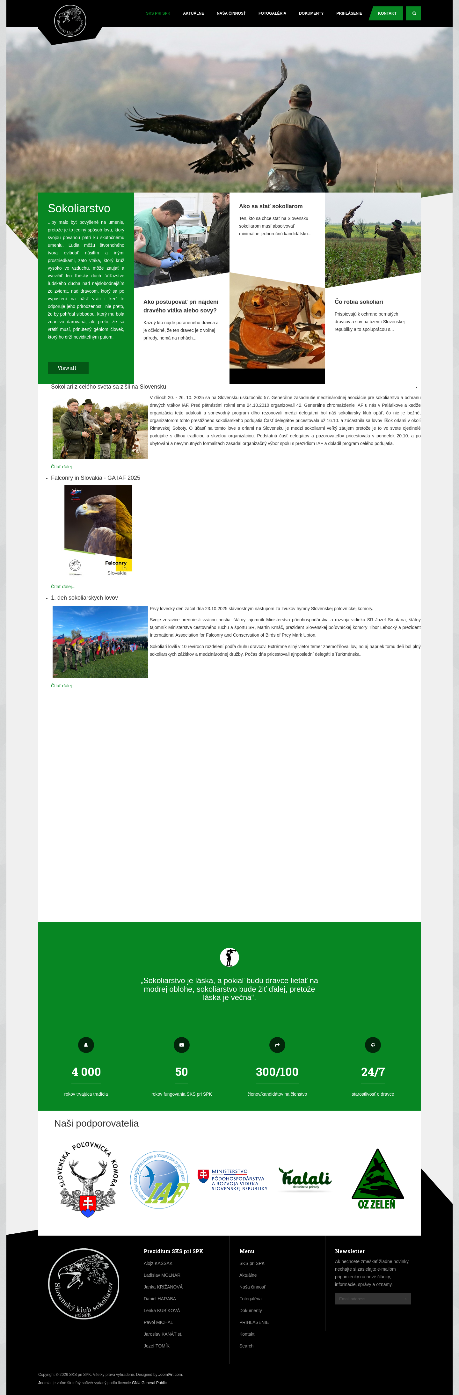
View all (71, 368)
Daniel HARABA (160, 1298)
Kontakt (387, 13)
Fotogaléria (272, 13)
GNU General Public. (150, 1383)
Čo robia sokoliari (359, 302)
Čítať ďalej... (63, 466)
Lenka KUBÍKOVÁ (162, 1310)
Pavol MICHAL (158, 1322)
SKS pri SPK (158, 13)
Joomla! (45, 1383)
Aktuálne (193, 13)
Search (416, 15)
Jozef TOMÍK (157, 1345)
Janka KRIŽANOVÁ (163, 1286)
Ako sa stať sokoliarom (271, 206)
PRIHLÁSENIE (349, 13)
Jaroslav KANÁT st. (163, 1334)
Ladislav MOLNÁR (162, 1275)
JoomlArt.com (170, 1374)
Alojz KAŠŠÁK (158, 1263)
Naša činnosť (231, 13)
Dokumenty (311, 13)
